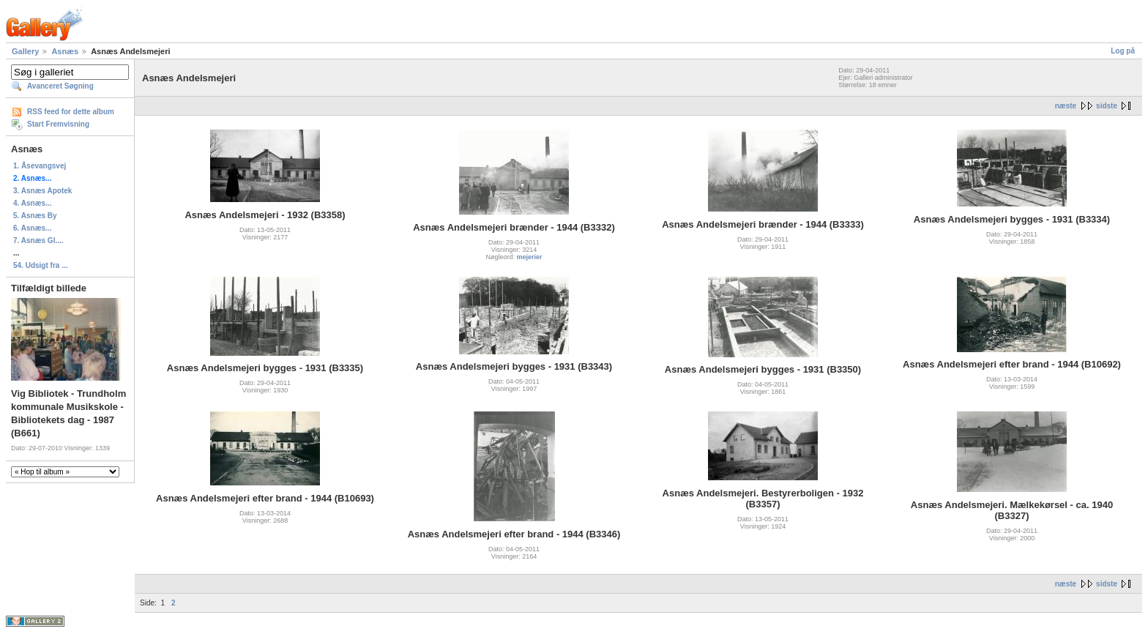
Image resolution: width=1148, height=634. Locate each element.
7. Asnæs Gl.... (38, 240)
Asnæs (64, 51)
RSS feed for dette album (70, 112)
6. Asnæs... (32, 228)
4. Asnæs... (32, 203)
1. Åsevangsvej (39, 166)
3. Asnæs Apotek (42, 191)
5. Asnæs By (35, 216)
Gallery (25, 51)
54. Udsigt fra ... (40, 265)
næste (1065, 106)
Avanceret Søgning (60, 86)
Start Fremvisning (58, 124)
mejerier (530, 257)
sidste (1106, 106)
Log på (1123, 51)
